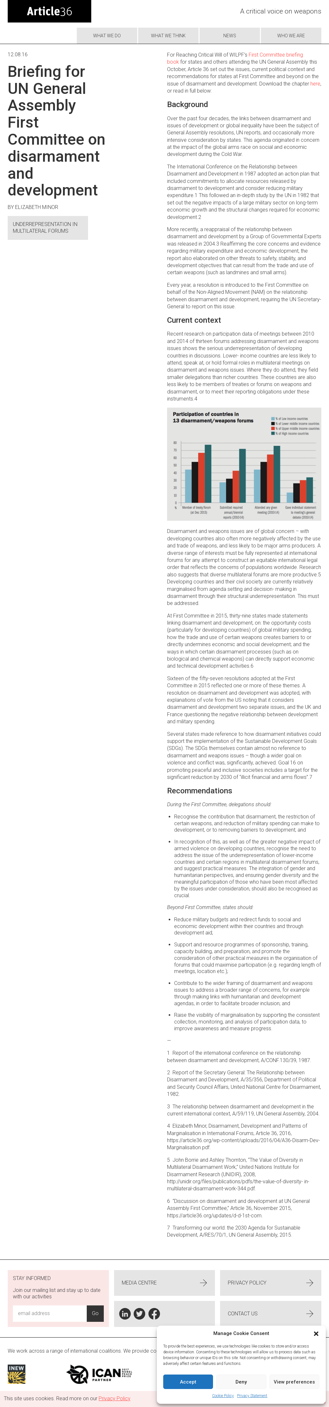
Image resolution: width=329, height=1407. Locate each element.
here (315, 84)
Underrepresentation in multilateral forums (45, 227)
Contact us (271, 1314)
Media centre (165, 1283)
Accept (188, 1382)
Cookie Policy (223, 1395)
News (229, 35)
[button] (316, 1333)
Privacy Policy (271, 1283)
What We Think (168, 35)
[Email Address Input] (50, 1313)
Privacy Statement (252, 1395)
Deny (241, 1382)
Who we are (291, 35)
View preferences (294, 1382)
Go (95, 1313)
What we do (107, 35)
